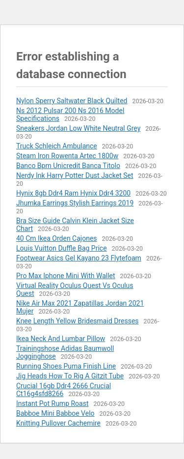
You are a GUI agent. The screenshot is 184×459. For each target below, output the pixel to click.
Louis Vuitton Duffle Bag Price (61, 248)
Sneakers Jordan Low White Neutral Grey (78, 128)
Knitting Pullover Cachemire (58, 423)
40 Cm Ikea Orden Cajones (56, 238)
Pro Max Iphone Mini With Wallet (65, 276)
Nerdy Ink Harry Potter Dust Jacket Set (74, 175)
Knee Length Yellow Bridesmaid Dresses (77, 321)
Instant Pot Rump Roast (52, 403)
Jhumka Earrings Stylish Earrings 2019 (74, 203)
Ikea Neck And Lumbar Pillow (60, 339)
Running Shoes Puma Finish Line (66, 366)
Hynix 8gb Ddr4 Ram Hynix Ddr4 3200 (73, 193)
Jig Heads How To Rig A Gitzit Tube (70, 376)
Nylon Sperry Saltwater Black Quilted (71, 101)
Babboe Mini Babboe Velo (55, 413)
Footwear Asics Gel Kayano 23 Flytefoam (78, 258)
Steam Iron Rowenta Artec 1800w (67, 156)
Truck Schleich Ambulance (56, 146)
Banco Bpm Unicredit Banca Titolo (68, 166)
